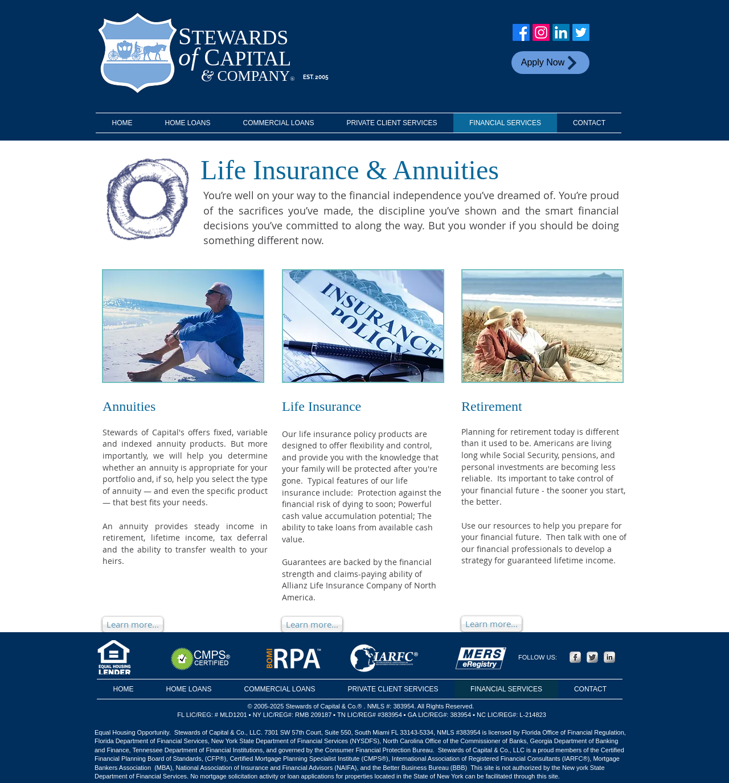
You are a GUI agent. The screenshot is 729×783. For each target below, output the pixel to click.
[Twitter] (580, 32)
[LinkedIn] (561, 32)
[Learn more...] (133, 624)
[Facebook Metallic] (575, 657)
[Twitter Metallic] (592, 657)
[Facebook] (521, 32)
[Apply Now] (550, 62)
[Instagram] (541, 32)
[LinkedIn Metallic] (609, 657)
